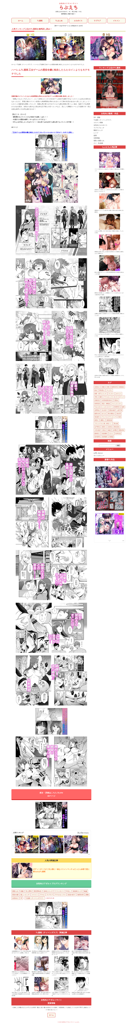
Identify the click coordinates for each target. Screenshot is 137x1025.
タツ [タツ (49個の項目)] (116, 397)
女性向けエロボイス (100, 125)
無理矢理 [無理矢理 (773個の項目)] (114, 387)
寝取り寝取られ (99, 141)
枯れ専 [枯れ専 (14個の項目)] (119, 413)
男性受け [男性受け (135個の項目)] (102, 390)
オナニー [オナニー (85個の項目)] (118, 393)
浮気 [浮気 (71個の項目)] (95, 397)
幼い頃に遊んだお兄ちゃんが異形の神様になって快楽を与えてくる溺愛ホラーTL (81, 973)
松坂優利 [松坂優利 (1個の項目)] (104, 433)
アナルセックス (60, 895)
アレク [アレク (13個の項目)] (104, 417)
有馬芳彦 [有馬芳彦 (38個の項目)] (97, 403)
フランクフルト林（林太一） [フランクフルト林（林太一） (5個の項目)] (103, 423)
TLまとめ (58, 20)
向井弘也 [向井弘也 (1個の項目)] (118, 433)
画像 (21, 891)
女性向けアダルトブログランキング (51, 883)
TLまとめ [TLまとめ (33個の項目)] (97, 407)
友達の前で (71, 895)
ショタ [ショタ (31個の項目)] (104, 407)
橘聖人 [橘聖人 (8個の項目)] (103, 420)
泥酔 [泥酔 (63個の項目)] (100, 397)
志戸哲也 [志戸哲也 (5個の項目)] (97, 427)
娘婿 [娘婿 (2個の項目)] (109, 430)
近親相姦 (97, 138)
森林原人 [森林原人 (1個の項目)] (97, 433)
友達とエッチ (48, 891)
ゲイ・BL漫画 (98, 143)
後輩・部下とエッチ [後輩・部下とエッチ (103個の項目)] (100, 393)
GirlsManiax (83, 833)
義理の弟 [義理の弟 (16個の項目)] (97, 413)
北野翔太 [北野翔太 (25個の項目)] (97, 410)
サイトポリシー (99, 456)
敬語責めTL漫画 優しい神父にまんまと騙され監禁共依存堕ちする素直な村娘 (41, 973)
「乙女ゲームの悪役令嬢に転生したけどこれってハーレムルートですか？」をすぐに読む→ (42, 132)
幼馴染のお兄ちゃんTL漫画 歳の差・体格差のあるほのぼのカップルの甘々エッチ (61, 953)
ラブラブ (97, 20)
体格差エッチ (77, 891)
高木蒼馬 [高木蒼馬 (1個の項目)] (97, 437)
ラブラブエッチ (99, 128)
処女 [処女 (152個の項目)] (95, 390)
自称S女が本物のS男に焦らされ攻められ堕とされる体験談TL (81, 993)
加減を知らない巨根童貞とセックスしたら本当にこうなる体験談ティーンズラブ (21, 973)
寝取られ (15, 891)
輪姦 (85, 891)
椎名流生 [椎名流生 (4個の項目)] (116, 427)
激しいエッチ (25, 895)
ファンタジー (59, 891)
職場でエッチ (98, 130)
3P (21, 898)
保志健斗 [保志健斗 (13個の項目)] (97, 417)
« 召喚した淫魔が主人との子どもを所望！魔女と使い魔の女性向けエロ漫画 (34, 1007)
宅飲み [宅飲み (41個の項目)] (116, 400)
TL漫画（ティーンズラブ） (34, 898)
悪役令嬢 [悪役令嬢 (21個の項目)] (112, 410)
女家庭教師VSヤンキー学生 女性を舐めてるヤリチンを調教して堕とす (21, 952)
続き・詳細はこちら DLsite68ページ (51, 794)
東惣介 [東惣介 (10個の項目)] (96, 420)
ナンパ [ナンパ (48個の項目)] (122, 397)
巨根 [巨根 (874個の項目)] (108, 387)
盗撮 (95, 135)
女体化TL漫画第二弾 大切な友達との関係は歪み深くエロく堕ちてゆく (41, 993)
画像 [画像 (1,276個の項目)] (103, 387)
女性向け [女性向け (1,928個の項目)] (97, 387)
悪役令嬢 (15, 895)
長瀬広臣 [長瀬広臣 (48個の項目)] (97, 400)
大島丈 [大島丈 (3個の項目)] (104, 430)
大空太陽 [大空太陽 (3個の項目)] (97, 430)
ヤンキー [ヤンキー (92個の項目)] (111, 393)
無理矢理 (80, 895)
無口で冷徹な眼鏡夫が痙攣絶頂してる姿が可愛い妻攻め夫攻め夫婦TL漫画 (81, 953)
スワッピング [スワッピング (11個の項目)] (112, 417)
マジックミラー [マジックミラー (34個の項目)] (116, 403)
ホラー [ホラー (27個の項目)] (110, 407)
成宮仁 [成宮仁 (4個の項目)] (104, 427)
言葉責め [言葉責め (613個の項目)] (121, 387)
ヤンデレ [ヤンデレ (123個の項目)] (109, 390)
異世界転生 (37, 891)
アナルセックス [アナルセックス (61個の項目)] (108, 397)
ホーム (20, 20)
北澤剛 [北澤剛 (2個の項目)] (115, 430)
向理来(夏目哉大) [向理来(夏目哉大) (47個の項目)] (107, 400)
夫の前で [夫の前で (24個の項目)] (104, 410)
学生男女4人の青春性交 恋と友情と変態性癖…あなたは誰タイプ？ (41, 952)
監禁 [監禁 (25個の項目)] (123, 407)
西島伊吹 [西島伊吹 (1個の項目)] (121, 430)
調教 (87, 895)
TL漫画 (39, 20)
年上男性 (29, 891)
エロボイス (78, 20)
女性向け (15, 898)
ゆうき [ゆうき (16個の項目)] (104, 413)
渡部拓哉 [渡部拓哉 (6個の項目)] (109, 420)
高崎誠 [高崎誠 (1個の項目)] (111, 437)
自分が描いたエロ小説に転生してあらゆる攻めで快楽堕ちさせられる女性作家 (21, 994)
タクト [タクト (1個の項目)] (111, 433)
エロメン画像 (98, 123)
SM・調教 (97, 117)
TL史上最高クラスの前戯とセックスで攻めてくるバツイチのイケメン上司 (61, 994)
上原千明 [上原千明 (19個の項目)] (119, 410)
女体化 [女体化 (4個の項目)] (110, 427)
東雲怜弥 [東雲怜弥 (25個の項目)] (117, 407)
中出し (68, 891)
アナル (42, 895)
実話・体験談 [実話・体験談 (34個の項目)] (106, 403)
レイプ (96, 133)
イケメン (116, 20)
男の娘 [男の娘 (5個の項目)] (116, 423)
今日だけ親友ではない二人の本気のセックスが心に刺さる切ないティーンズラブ (61, 973)
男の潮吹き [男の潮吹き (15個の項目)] (111, 413)
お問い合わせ (98, 453)
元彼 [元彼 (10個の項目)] (119, 417)
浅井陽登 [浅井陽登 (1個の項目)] (104, 437)
